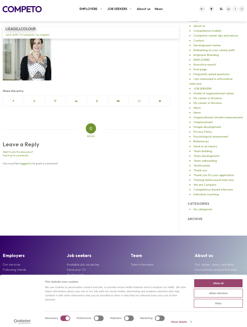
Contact (198, 40)
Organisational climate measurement (218, 117)
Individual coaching (206, 194)
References (201, 141)
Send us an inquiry (205, 146)
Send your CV (76, 270)
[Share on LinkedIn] (76, 101)
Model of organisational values (213, 93)
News (159, 9)
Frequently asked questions (211, 74)
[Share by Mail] (160, 101)
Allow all (218, 281)
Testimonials (201, 165)
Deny (218, 301)
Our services (12, 264)
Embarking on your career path (214, 50)
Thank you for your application (213, 175)
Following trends (14, 270)
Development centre (207, 45)
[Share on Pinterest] (55, 101)
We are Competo (204, 184)
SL (221, 9)
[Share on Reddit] (139, 101)
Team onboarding (205, 160)
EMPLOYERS (89, 9)
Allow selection (218, 291)
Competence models (207, 30)
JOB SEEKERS (117, 9)
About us (143, 9)
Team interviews (142, 264)
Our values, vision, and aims (214, 264)
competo (45, 34)
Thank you (200, 170)
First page (200, 69)
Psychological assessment (210, 136)
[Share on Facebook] (13, 101)
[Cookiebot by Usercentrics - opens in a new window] (22, 320)
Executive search (204, 64)
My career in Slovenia (207, 98)
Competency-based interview (213, 189)
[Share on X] (34, 101)
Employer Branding (206, 55)
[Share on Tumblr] (97, 101)
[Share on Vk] (118, 101)
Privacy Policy (202, 131)
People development (207, 127)
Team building (202, 151)
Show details (179, 320)
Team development (206, 156)
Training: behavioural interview (213, 180)
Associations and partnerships (216, 270)
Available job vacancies (83, 264)
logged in (26, 163)
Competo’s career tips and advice (215, 35)
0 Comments (27, 34)
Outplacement (203, 122)
